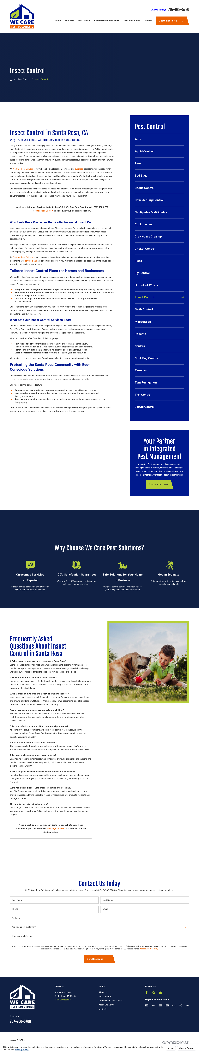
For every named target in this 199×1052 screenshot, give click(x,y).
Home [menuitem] (58, 20)
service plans (31, 261)
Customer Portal (171, 21)
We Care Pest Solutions (24, 169)
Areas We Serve (106, 1005)
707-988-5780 (178, 9)
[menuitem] (159, 139)
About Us (103, 992)
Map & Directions (63, 999)
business (79, 169)
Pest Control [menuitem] (84, 20)
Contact (102, 1009)
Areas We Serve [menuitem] (132, 20)
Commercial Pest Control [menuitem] (107, 20)
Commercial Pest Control (110, 1000)
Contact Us (158, 484)
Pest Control (105, 996)
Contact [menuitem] (148, 20)
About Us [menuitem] (69, 20)
